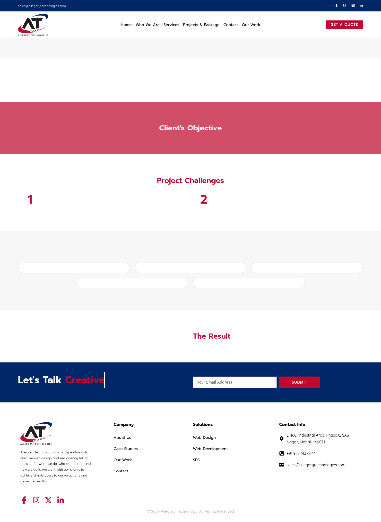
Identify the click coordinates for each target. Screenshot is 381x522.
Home (126, 25)
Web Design (204, 438)
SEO (196, 460)
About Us (122, 438)
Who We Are (148, 25)
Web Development (210, 449)
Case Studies (125, 449)
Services (171, 25)
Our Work (251, 25)
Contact (230, 25)
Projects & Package (201, 25)
